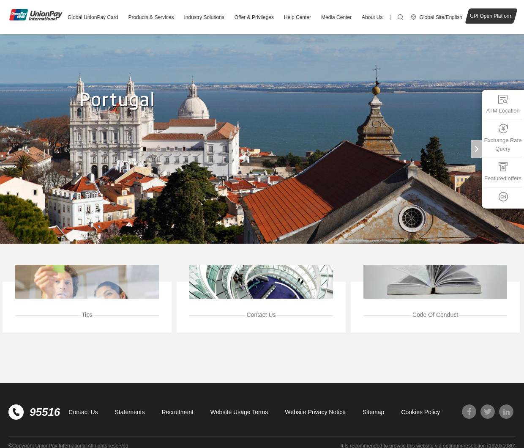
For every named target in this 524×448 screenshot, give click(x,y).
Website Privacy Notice (315, 412)
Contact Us (83, 412)
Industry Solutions (204, 17)
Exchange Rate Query (503, 138)
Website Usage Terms (239, 412)
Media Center (336, 17)
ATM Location (502, 104)
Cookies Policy (420, 412)
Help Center (297, 17)
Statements (130, 412)
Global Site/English (441, 17)
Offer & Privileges (254, 17)
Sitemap (373, 412)
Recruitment (177, 412)
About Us (372, 17)
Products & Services (151, 17)
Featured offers (502, 171)
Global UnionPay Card (93, 17)
